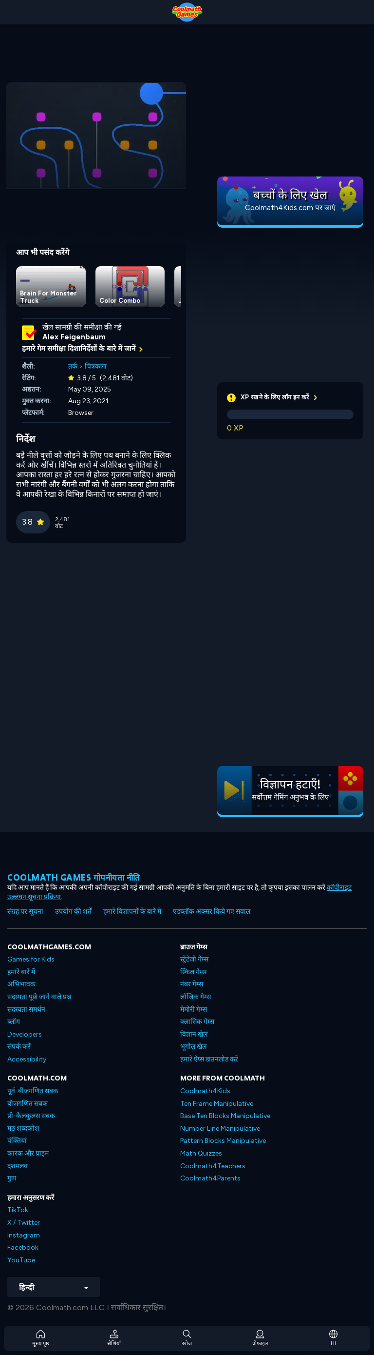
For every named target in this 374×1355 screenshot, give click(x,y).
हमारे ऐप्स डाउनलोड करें (209, 1059)
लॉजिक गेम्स (195, 997)
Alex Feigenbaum (74, 337)
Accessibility (26, 1059)
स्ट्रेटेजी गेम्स (194, 959)
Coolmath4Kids (205, 1091)
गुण (11, 1178)
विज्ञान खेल (193, 1034)
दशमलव (17, 1166)
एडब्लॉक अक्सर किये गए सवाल (211, 911)
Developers (24, 1034)
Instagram (23, 1235)
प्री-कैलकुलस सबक (31, 1116)
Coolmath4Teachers (212, 1166)
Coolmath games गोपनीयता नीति (73, 877)
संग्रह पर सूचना (25, 911)
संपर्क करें (19, 1046)
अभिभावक (21, 984)
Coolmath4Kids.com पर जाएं (290, 207)
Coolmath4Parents (210, 1178)
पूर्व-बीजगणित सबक (32, 1091)
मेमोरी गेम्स (193, 1009)
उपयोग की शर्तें (73, 911)
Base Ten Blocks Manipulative (225, 1116)
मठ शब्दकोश (23, 1128)
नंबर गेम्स (191, 984)
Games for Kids (31, 959)
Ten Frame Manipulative (216, 1104)
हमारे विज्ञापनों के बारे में (132, 911)
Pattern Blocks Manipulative (223, 1141)
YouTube (21, 1260)
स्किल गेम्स (193, 972)
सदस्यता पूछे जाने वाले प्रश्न (39, 997)
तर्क (72, 366)
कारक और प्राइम (28, 1153)
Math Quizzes (201, 1153)
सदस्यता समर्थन (26, 1009)
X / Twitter (23, 1222)
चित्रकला (96, 366)
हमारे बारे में (21, 972)
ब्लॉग (13, 1022)
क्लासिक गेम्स (197, 1022)
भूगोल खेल (193, 1046)
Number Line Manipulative (220, 1128)
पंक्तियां (17, 1141)
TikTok (17, 1210)
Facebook (22, 1247)
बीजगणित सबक (27, 1104)
